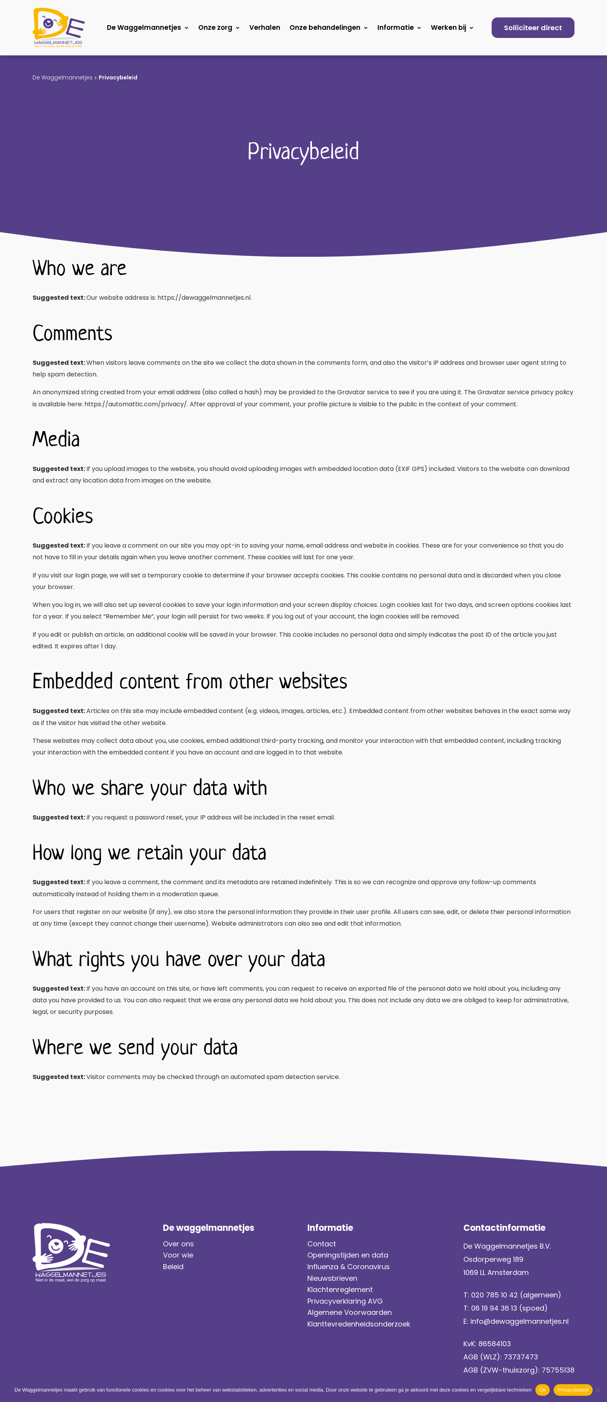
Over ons (178, 1244)
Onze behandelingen (325, 27)
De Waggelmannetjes (144, 27)
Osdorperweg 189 (493, 1259)
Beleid (173, 1266)
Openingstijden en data (347, 1255)
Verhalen (264, 27)
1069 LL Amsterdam (496, 1272)
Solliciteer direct (533, 28)
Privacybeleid (573, 1390)
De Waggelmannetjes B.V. (507, 1246)
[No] (597, 1390)
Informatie (395, 27)
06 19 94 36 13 (494, 1308)
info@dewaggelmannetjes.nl (519, 1321)
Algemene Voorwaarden (349, 1312)
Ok (542, 1390)
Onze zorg (215, 27)
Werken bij (448, 27)
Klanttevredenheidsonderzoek (358, 1324)
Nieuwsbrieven (332, 1278)
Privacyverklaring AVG (346, 1301)
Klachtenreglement (340, 1289)
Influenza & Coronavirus (348, 1266)
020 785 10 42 (494, 1295)
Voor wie (178, 1255)
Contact (321, 1244)
